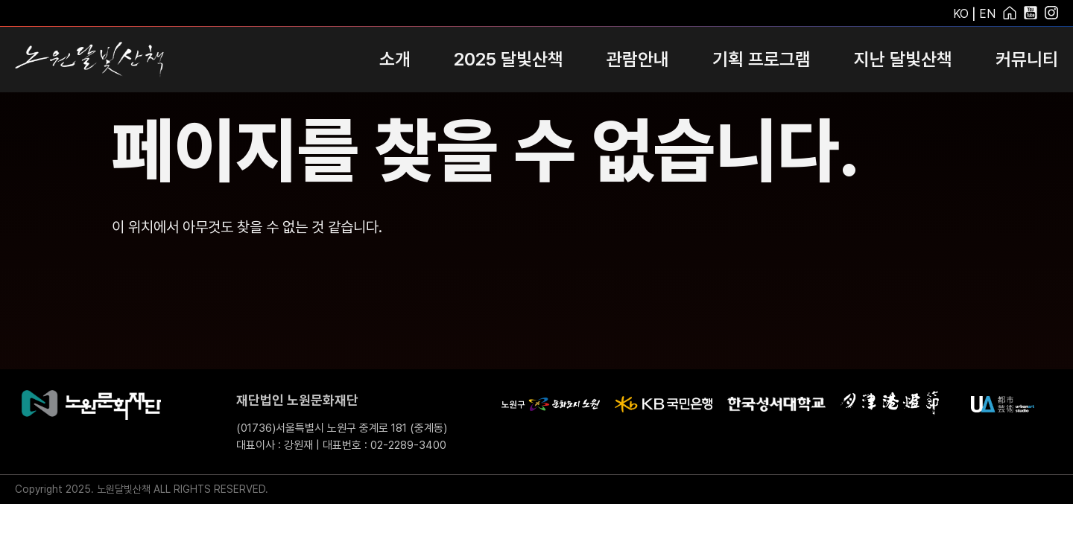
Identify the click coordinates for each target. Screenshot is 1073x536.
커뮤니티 (1027, 59)
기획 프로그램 (761, 59)
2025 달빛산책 (508, 59)
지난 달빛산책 (903, 59)
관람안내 (638, 59)
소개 (395, 59)
